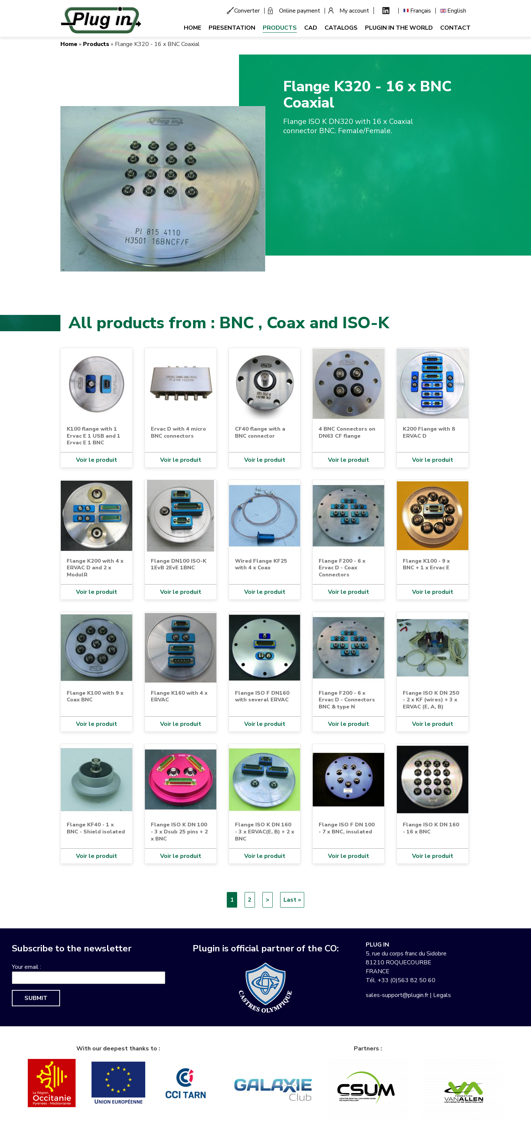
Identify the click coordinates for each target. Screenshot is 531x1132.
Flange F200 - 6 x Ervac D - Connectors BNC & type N (347, 699)
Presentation (232, 28)
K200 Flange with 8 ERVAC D (429, 432)
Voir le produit (96, 460)
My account (354, 11)
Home (192, 28)
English (456, 11)
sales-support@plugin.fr (397, 995)
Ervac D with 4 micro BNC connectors (178, 432)
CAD (310, 28)
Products (280, 28)
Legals (442, 995)
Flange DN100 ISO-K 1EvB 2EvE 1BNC (178, 564)
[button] (162, 188)
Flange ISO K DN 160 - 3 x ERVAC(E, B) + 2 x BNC (264, 831)
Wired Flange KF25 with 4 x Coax (261, 564)
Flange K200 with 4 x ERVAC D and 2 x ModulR (95, 567)
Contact (455, 28)
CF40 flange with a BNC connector (260, 432)
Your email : (26, 967)
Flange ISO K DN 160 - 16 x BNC (431, 828)
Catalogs (341, 28)
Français (420, 11)
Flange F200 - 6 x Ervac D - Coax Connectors (342, 567)
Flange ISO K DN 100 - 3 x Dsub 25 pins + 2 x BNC (179, 831)
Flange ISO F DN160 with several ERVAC (262, 696)
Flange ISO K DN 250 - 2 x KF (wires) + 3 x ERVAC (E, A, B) (431, 699)
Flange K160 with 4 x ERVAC (179, 696)
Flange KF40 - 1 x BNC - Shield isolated (96, 828)
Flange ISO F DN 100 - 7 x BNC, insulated (347, 828)
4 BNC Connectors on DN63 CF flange (347, 432)
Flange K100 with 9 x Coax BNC (95, 696)
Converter (247, 11)
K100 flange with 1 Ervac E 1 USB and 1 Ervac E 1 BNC (93, 435)
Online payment (299, 11)
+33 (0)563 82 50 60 (406, 980)
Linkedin (386, 10)
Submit (35, 998)
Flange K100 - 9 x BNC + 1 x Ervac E (426, 564)
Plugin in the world (399, 28)
